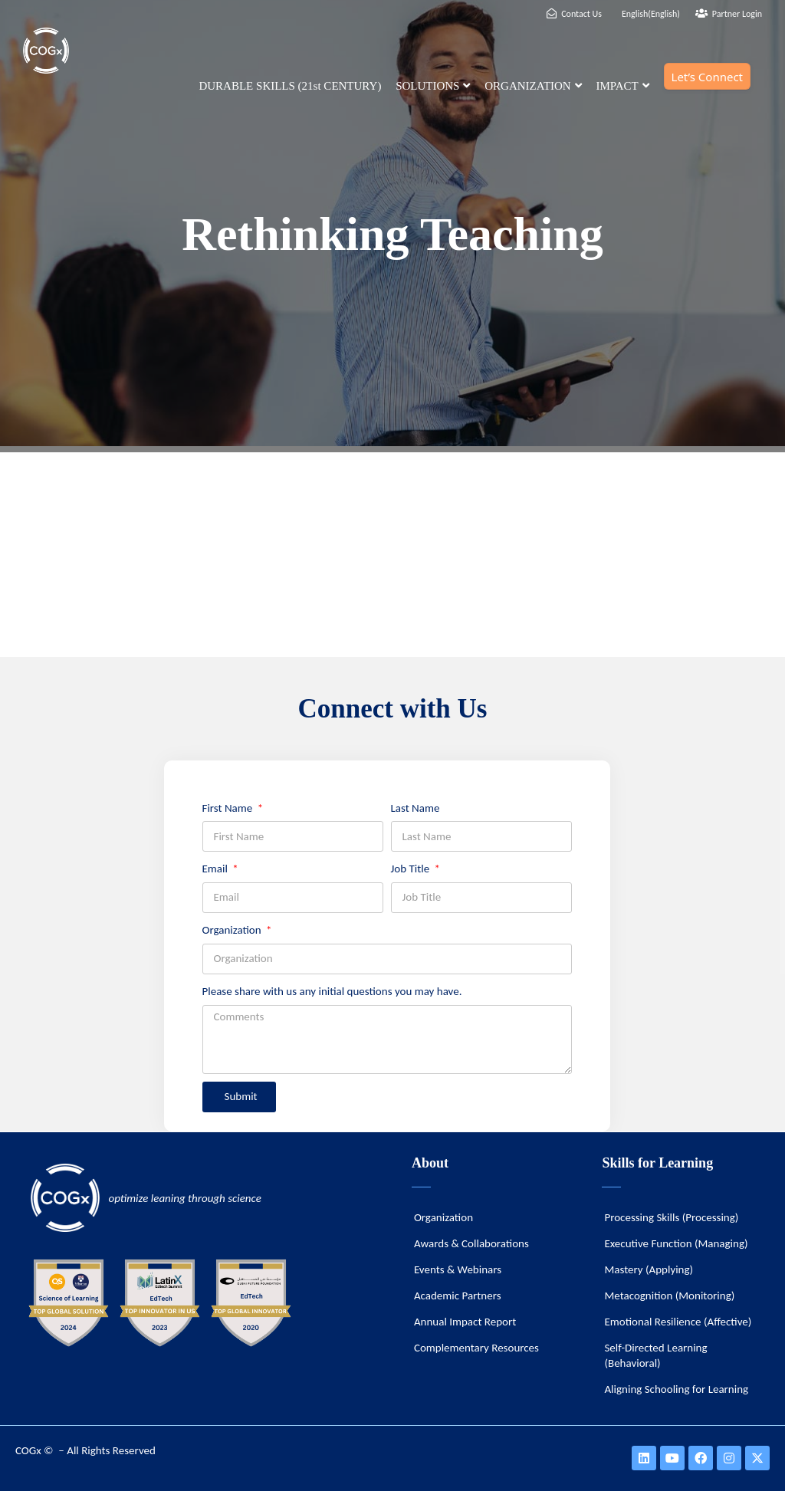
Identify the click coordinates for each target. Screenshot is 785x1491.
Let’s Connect (707, 76)
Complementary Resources (476, 1348)
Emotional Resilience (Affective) (677, 1321)
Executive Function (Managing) (675, 1243)
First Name (228, 808)
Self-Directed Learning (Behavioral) (655, 1355)
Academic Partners (457, 1295)
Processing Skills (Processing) (671, 1217)
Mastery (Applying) (648, 1269)
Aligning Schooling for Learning (676, 1389)
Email (216, 868)
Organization (233, 930)
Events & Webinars (457, 1269)
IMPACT (622, 86)
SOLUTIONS (433, 86)
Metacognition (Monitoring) (669, 1295)
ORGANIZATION (533, 86)
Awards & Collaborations (471, 1243)
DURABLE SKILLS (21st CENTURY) (290, 86)
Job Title (411, 868)
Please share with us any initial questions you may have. (332, 991)
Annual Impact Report (465, 1321)
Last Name (415, 808)
